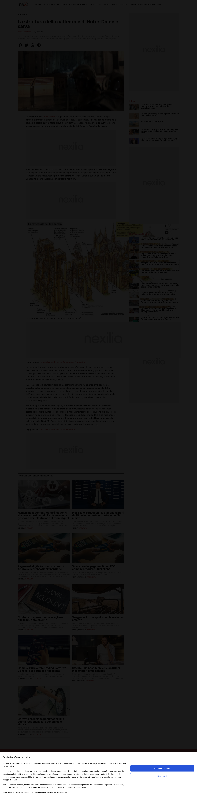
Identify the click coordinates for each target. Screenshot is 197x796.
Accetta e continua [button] (162, 768)
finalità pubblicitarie (17, 777)
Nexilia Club (162, 776)
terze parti (43, 771)
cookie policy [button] (8, 766)
